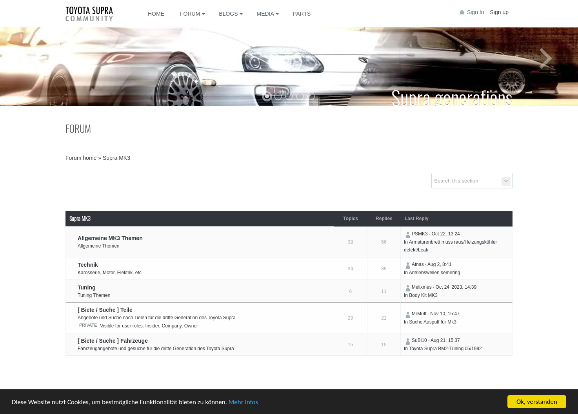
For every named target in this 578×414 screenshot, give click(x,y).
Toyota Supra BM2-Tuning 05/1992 (445, 348)
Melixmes (422, 287)
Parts (302, 14)
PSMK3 (420, 234)
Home (156, 14)
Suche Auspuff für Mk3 (432, 322)
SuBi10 (419, 340)
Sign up (499, 12)
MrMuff (419, 313)
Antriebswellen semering (434, 272)
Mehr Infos (243, 402)
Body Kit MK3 (423, 295)
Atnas (418, 264)
